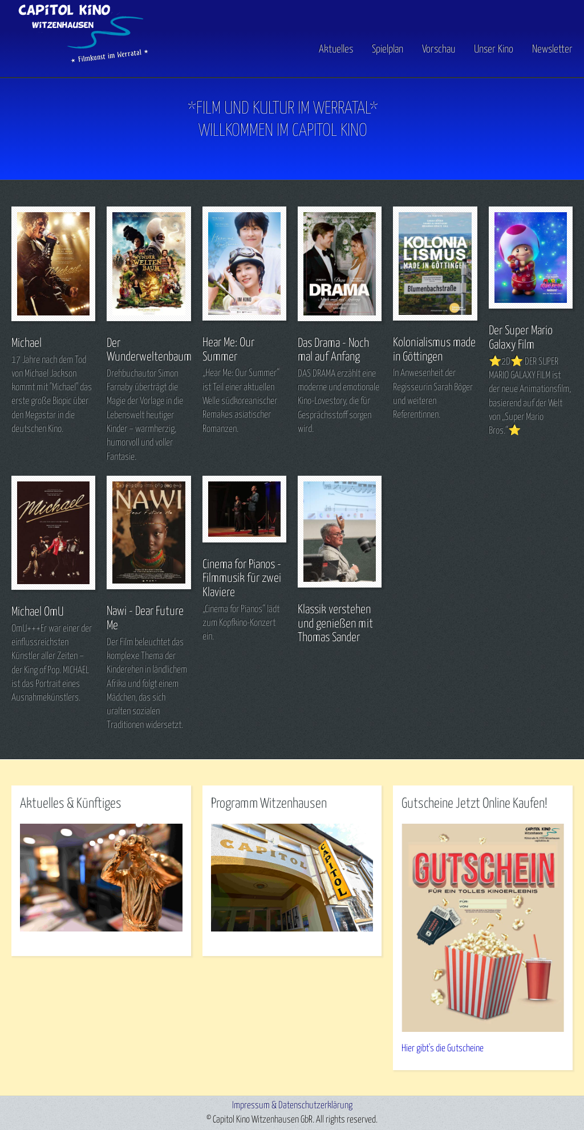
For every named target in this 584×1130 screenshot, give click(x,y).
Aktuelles (336, 49)
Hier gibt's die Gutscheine (443, 1049)
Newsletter (552, 49)
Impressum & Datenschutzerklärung (292, 1106)
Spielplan (387, 49)
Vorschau (438, 49)
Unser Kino (493, 49)
